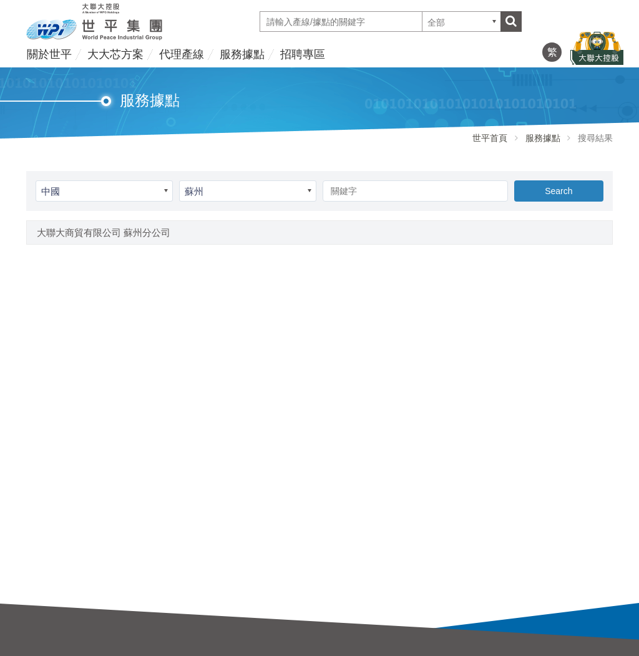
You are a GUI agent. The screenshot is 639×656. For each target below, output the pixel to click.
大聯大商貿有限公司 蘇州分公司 (103, 232)
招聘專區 (302, 54)
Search (558, 191)
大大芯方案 (115, 54)
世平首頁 (489, 138)
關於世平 (49, 54)
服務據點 (242, 54)
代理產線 (181, 54)
